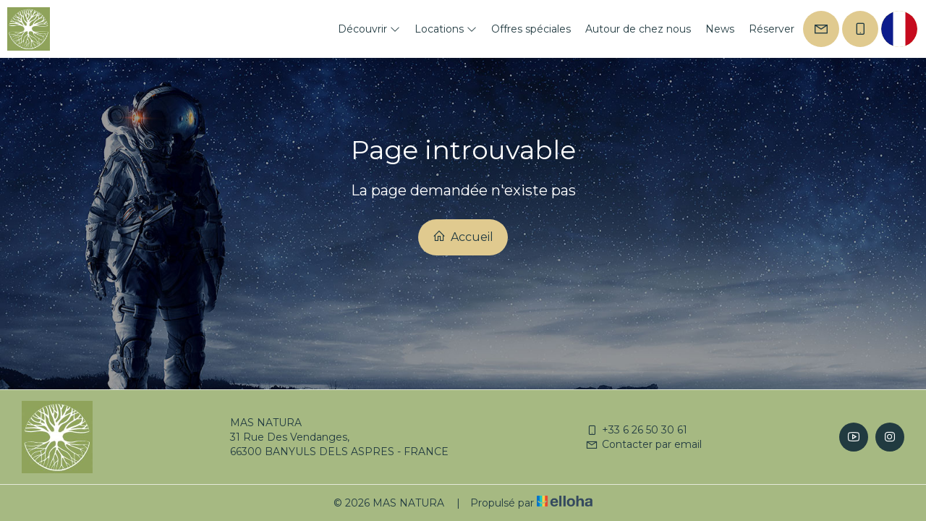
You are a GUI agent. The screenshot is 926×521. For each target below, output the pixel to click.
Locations (446, 28)
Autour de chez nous (638, 28)
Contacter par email (643, 444)
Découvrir (369, 28)
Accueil (463, 236)
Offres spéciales (531, 28)
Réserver (771, 28)
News (719, 28)
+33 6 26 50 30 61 (636, 429)
